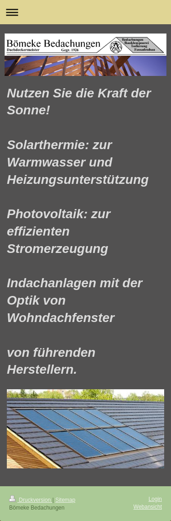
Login (155, 499)
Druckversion (30, 500)
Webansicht (148, 507)
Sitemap (65, 500)
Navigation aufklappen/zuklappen (85, 12)
